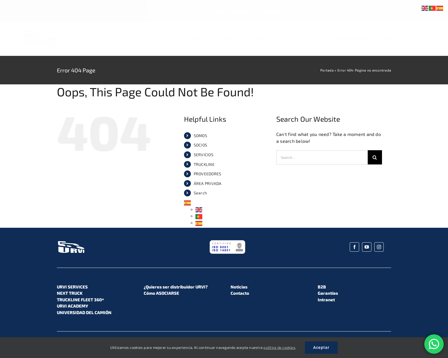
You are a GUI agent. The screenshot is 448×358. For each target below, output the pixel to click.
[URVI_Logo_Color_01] (40, 31)
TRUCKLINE (269, 11)
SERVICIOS (203, 154)
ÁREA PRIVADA (208, 183)
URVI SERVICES (234, 11)
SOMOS (200, 135)
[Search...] (322, 157)
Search (200, 192)
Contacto (240, 293)
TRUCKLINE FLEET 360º (80, 299)
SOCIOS (200, 145)
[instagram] (408, 11)
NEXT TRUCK (70, 293)
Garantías (328, 293)
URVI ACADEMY (72, 305)
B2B (322, 286)
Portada (327, 70)
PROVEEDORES (207, 173)
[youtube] (394, 11)
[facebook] (380, 11)
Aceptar (321, 347)
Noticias (239, 286)
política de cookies (279, 347)
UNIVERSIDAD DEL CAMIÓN (84, 312)
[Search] (436, 39)
